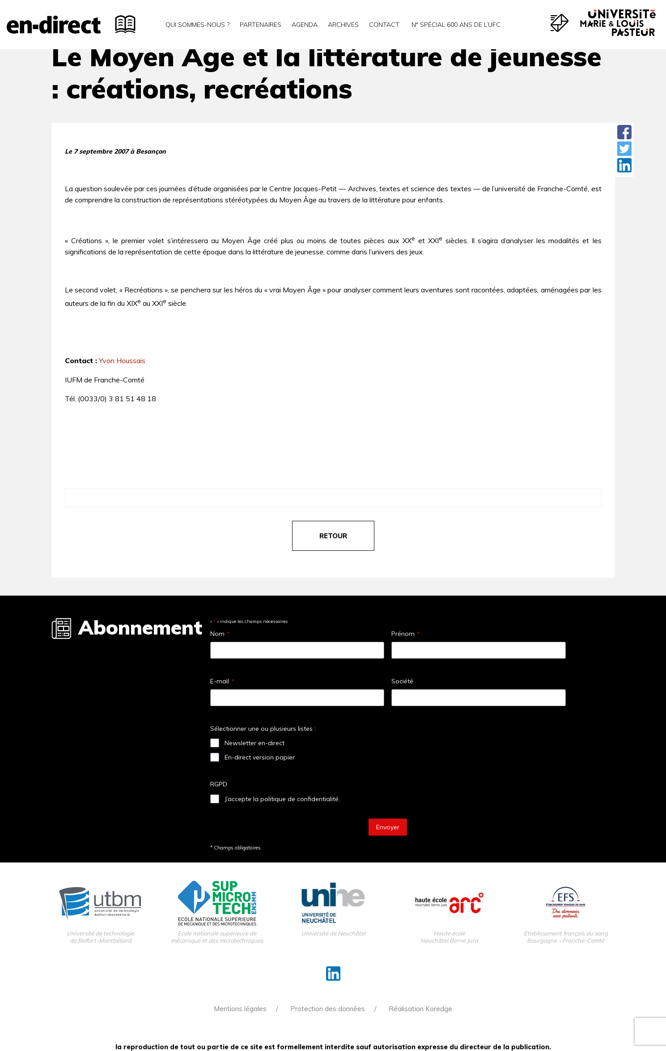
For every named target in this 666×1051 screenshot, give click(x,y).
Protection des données (327, 1008)
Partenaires (260, 25)
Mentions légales (240, 1008)
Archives (343, 25)
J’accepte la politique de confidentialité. (282, 799)
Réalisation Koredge (420, 1008)
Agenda (305, 25)
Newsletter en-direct (254, 743)
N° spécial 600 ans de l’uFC (455, 25)
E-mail (222, 681)
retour (333, 536)
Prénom (405, 634)
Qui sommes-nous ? (197, 25)
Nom (219, 634)
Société (402, 681)
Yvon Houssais (122, 360)
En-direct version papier (260, 757)
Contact (384, 25)
